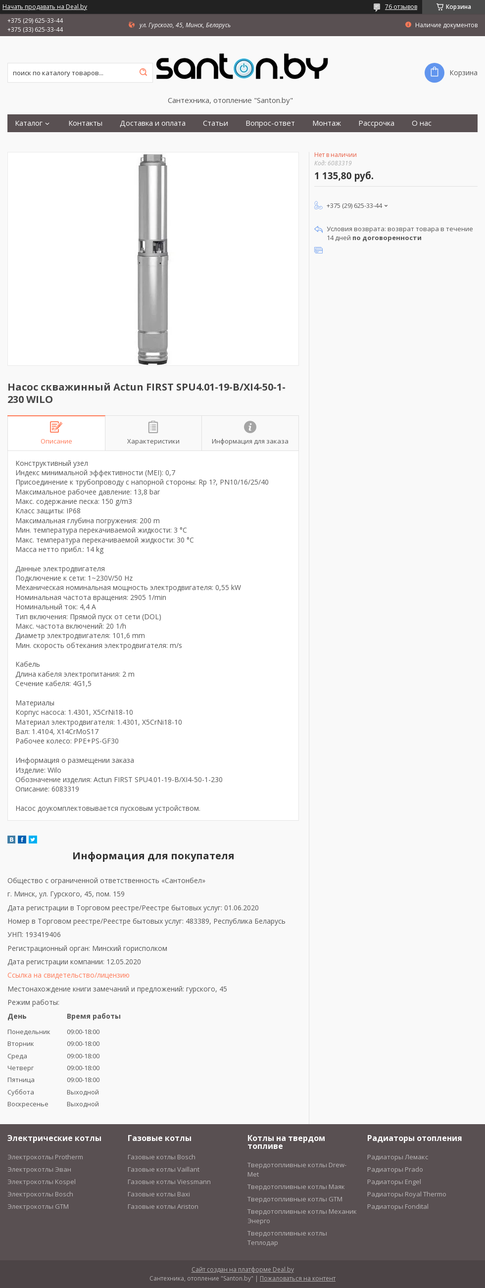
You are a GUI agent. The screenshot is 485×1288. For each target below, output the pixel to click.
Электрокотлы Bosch (40, 1193)
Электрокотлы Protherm (45, 1156)
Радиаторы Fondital (398, 1206)
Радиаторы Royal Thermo (406, 1193)
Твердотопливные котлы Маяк (296, 1186)
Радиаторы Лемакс (397, 1156)
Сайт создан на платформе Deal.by (243, 1269)
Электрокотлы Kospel (41, 1181)
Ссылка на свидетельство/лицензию (68, 975)
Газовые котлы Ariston (163, 1206)
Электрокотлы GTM (38, 1206)
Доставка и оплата (153, 123)
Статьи (215, 123)
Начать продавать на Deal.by (44, 6)
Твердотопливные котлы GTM (294, 1198)
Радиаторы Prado (395, 1169)
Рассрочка (376, 123)
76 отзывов (401, 6)
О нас (422, 123)
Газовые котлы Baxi (159, 1193)
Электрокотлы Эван (39, 1169)
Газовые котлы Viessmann (169, 1181)
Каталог (29, 123)
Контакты (85, 123)
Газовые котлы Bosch (161, 1156)
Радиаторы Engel (394, 1181)
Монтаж (326, 123)
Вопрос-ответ (270, 123)
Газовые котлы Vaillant (163, 1169)
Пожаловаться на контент (298, 1278)
